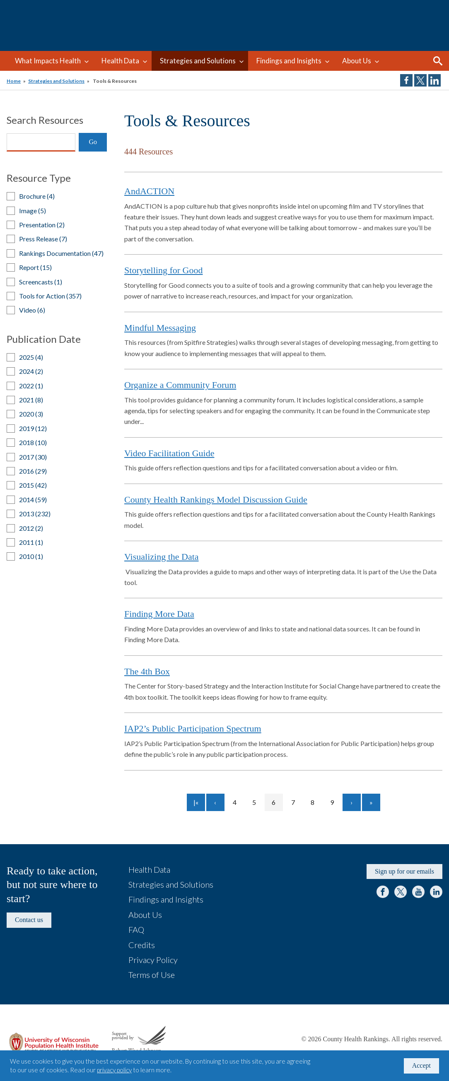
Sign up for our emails (404, 871)
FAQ (136, 929)
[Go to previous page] (215, 802)
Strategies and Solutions (198, 60)
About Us (356, 60)
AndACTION (149, 191)
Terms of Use (151, 975)
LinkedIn (436, 892)
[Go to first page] (196, 802)
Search (437, 60)
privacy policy (114, 1070)
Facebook (383, 892)
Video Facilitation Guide (169, 453)
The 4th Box (147, 671)
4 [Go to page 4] (238, 802)
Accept (421, 1065)
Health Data (120, 60)
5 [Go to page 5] (257, 802)
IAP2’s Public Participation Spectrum (192, 728)
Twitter (400, 892)
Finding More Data (159, 614)
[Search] (41, 142)
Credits (141, 945)
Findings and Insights (288, 60)
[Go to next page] (352, 802)
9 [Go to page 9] (335, 802)
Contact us (29, 919)
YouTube (418, 892)
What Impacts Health (48, 60)
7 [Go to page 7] (296, 802)
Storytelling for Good (163, 270)
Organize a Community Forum (180, 385)
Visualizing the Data (161, 556)
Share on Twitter (420, 80)
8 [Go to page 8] (316, 802)
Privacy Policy (153, 960)
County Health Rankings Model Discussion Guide (215, 499)
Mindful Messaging (160, 328)
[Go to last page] (371, 802)
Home (14, 81)
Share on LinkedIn (434, 80)
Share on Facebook (406, 80)
